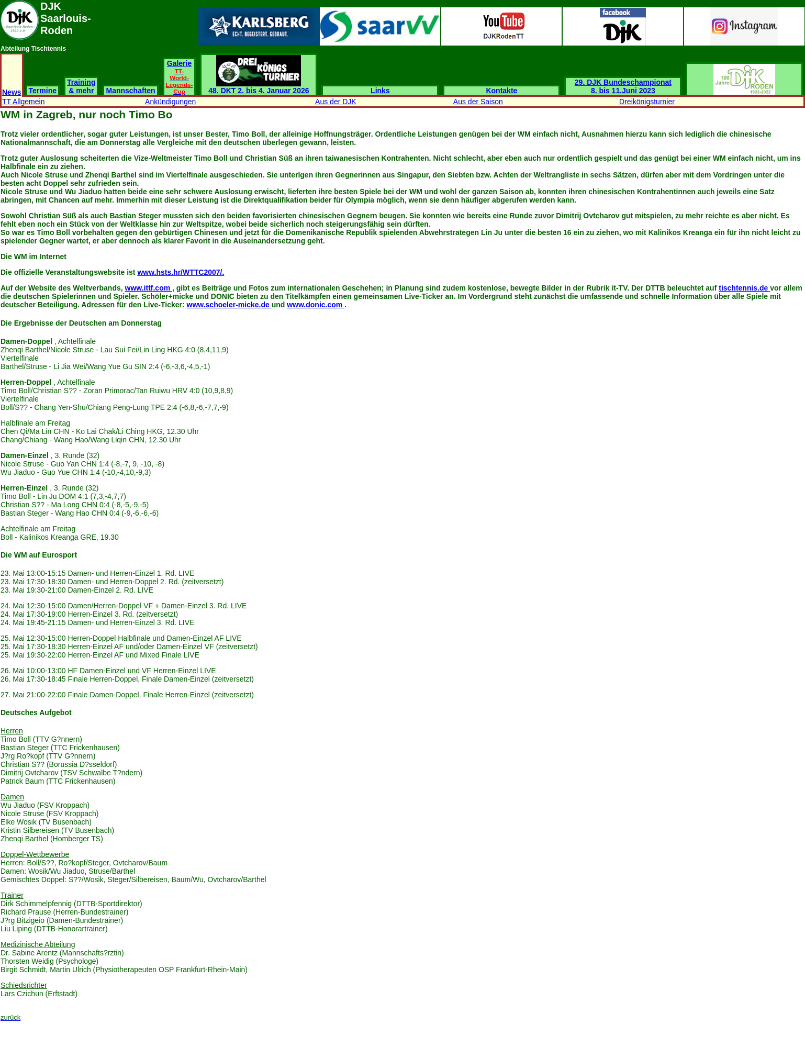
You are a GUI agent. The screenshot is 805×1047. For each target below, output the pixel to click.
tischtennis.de (744, 288)
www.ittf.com (148, 288)
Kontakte (501, 90)
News (11, 92)
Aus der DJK (335, 101)
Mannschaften (130, 90)
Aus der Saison (478, 101)
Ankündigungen (170, 101)
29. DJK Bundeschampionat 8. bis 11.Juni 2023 (623, 86)
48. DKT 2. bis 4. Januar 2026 (258, 87)
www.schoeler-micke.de (229, 304)
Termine (43, 90)
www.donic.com (315, 304)
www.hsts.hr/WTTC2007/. (180, 272)
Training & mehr (81, 86)
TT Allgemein (23, 101)
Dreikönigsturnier (647, 101)
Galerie (179, 77)
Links (380, 90)
